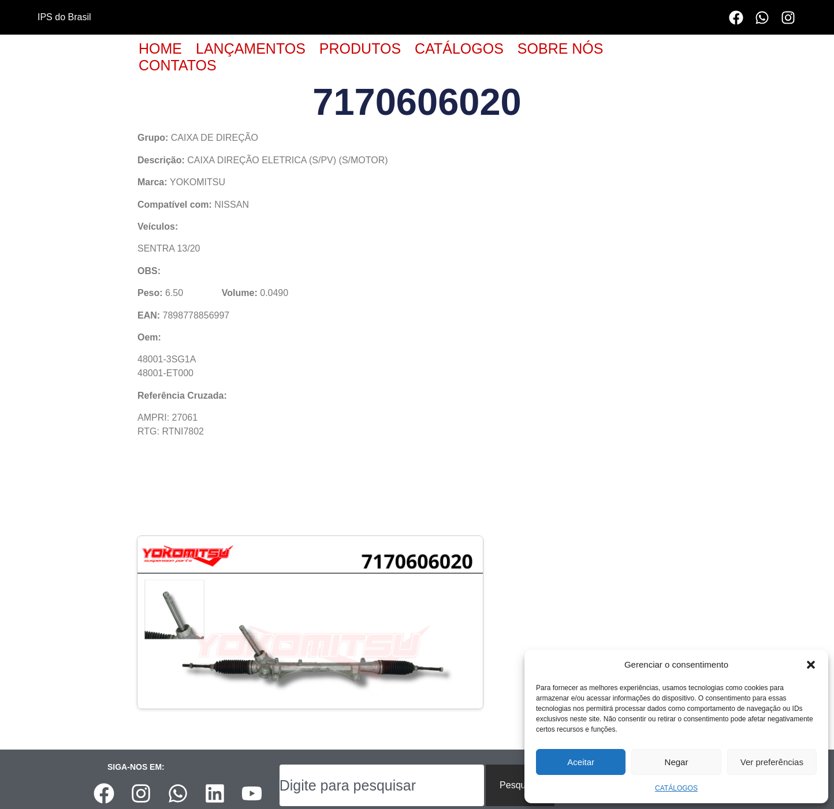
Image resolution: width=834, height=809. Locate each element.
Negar (676, 762)
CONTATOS (178, 65)
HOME (160, 48)
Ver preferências (771, 762)
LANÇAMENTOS (251, 48)
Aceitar (580, 762)
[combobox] (382, 785)
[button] (811, 665)
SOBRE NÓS (560, 48)
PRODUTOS (360, 48)
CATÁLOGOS (676, 788)
